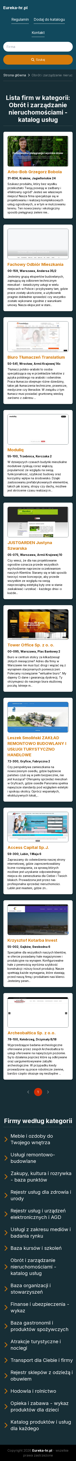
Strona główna (14, 75)
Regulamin (20, 19)
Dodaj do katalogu (49, 19)
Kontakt (38, 32)
